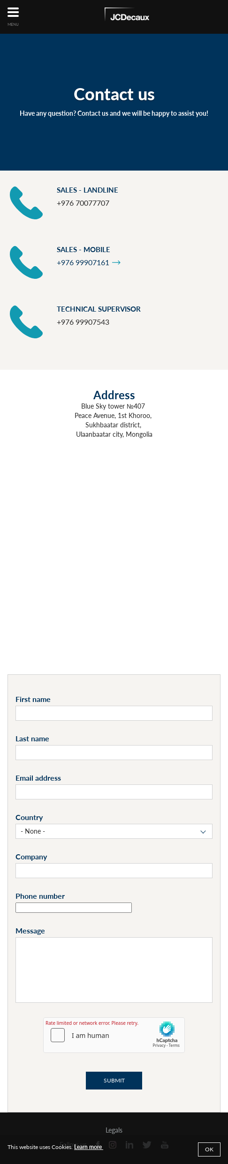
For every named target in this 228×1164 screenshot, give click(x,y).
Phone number (40, 895)
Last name (32, 738)
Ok (209, 1149)
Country (29, 817)
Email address (38, 777)
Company (31, 856)
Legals (114, 1130)
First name (33, 698)
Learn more (88, 1146)
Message (30, 930)
